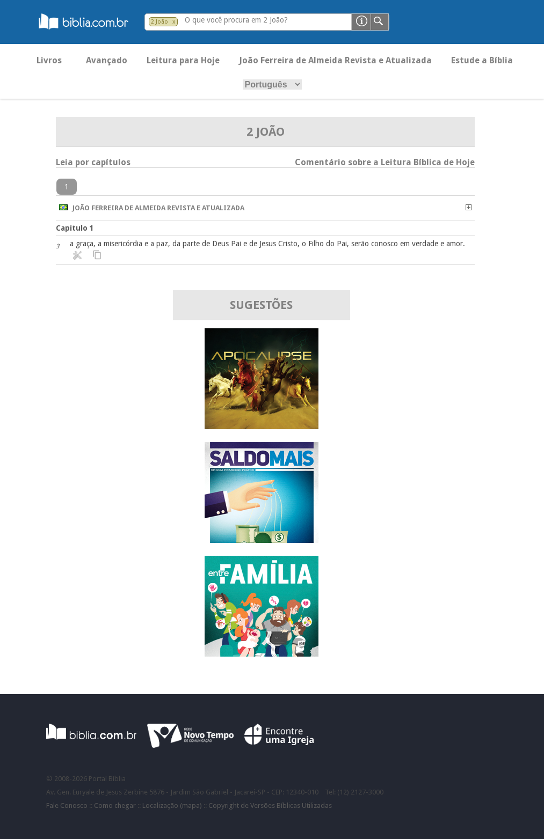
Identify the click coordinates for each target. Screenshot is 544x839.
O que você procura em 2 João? (236, 20)
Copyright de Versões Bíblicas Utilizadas (270, 805)
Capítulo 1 (75, 228)
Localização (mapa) (172, 805)
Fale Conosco (67, 805)
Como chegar (115, 805)
